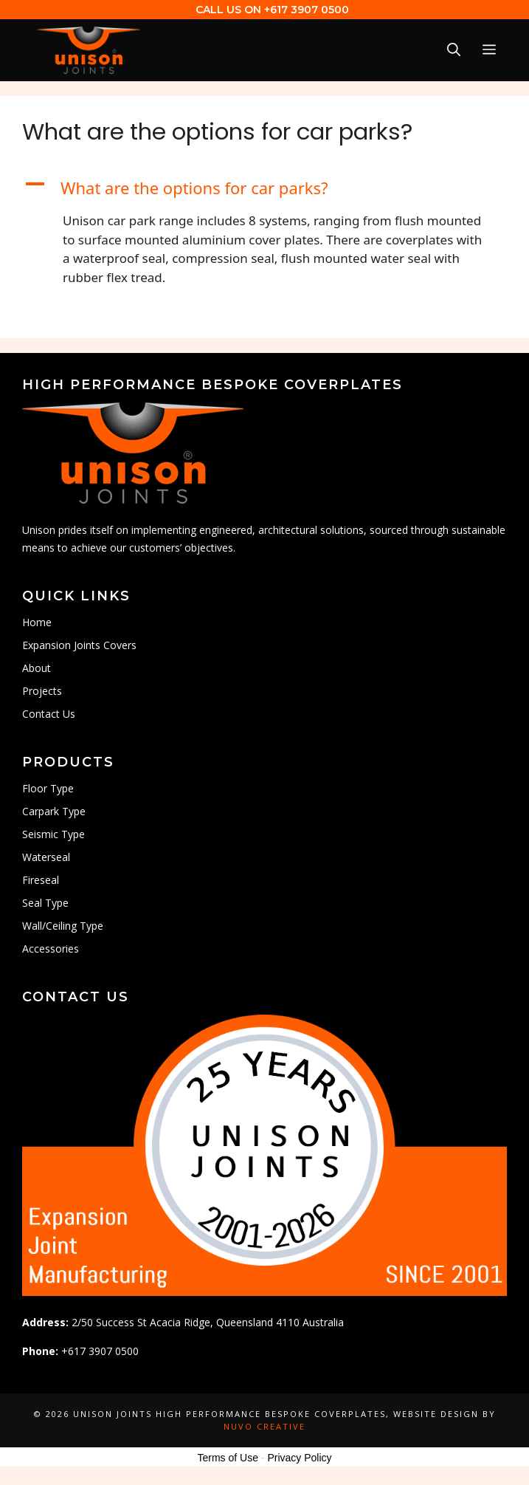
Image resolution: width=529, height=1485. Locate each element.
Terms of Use (227, 1458)
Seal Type (45, 903)
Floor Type (48, 788)
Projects (42, 691)
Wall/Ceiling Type (62, 926)
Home (37, 622)
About (36, 668)
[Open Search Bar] (453, 50)
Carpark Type (54, 811)
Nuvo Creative (264, 1426)
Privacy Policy (299, 1458)
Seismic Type (53, 834)
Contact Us (48, 714)
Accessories (50, 949)
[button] (264, 188)
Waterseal (46, 857)
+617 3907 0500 (306, 9)
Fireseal (40, 880)
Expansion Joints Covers (79, 645)
